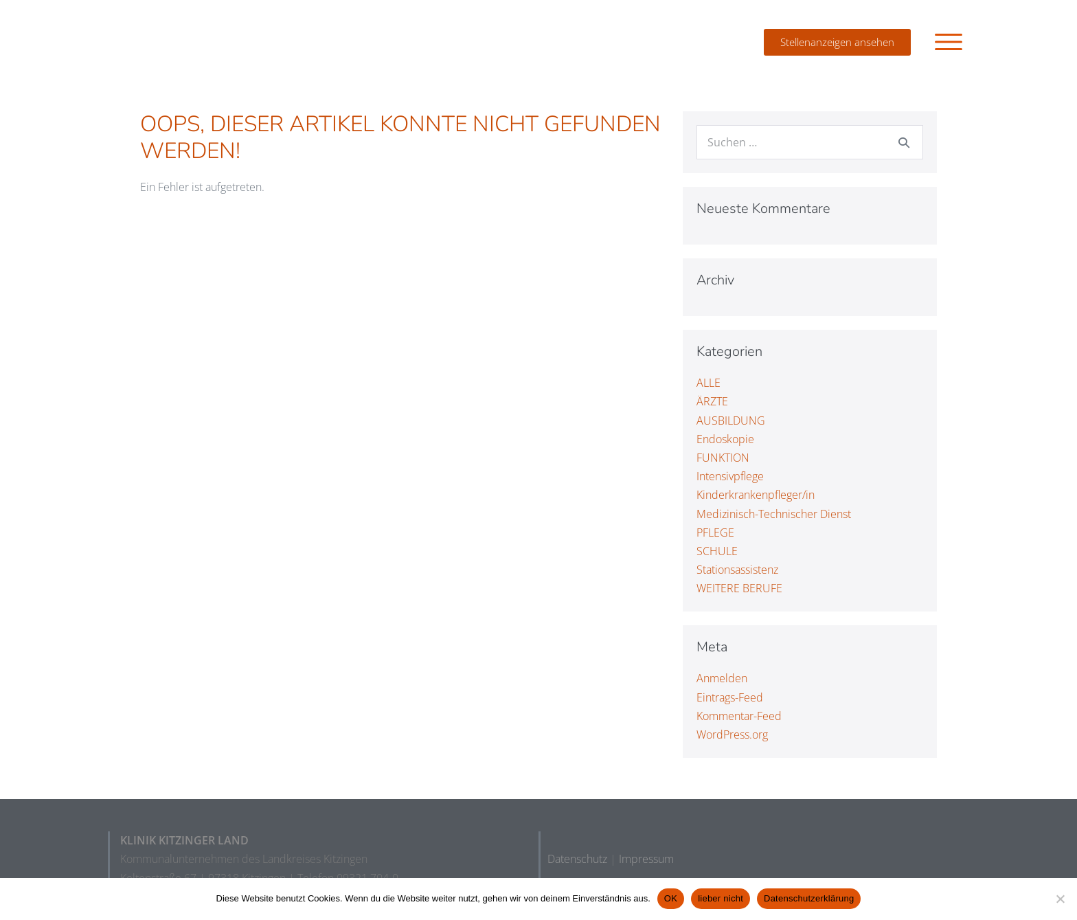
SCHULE (717, 551)
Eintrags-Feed (729, 697)
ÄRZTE (712, 401)
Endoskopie (725, 439)
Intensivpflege (730, 476)
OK (670, 898)
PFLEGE (715, 532)
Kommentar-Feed (739, 715)
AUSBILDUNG (730, 420)
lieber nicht (720, 898)
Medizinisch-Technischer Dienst (773, 513)
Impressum (646, 858)
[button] (948, 42)
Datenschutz (577, 858)
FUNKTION (722, 457)
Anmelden (721, 678)
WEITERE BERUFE (739, 588)
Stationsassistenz (737, 569)
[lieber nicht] (1060, 899)
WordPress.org (732, 734)
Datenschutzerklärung (809, 898)
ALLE (708, 382)
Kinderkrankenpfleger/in (755, 494)
